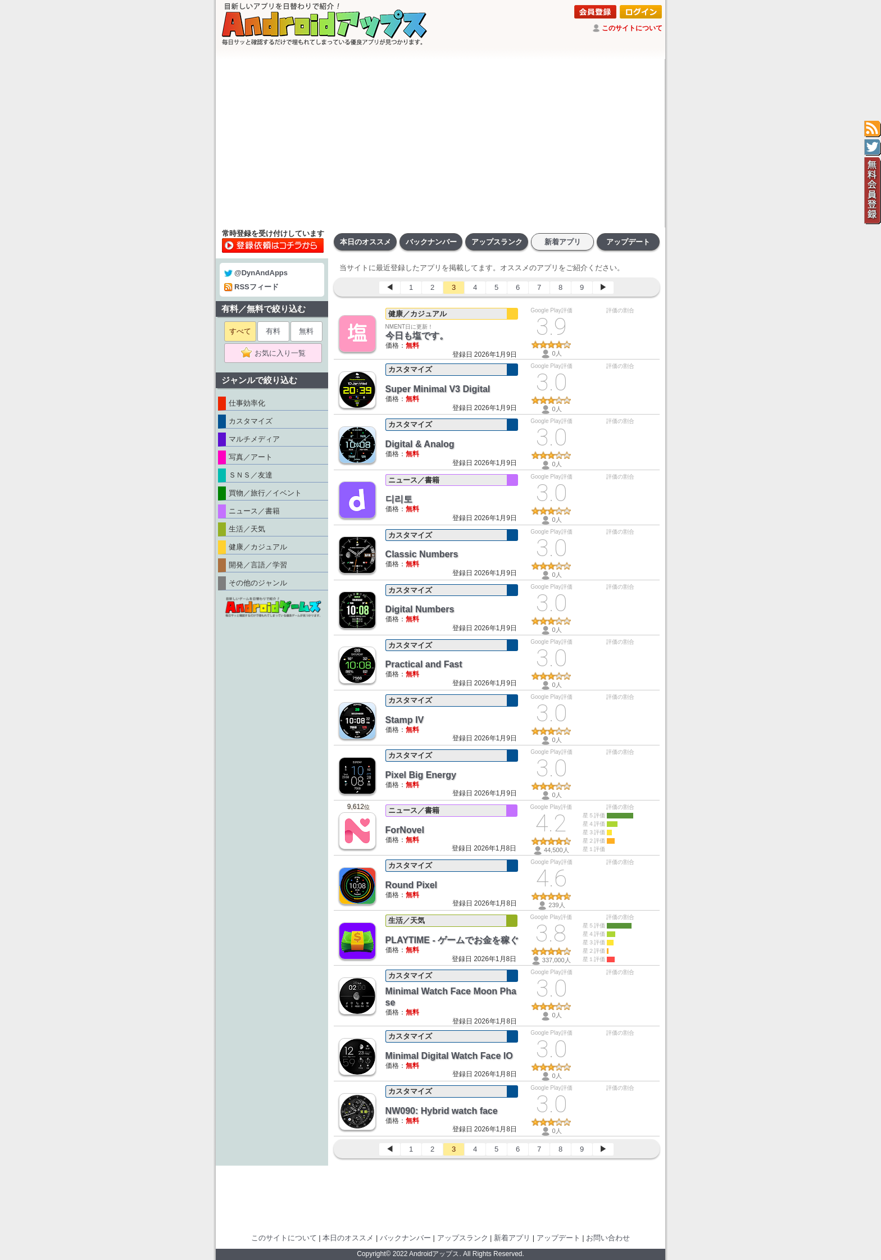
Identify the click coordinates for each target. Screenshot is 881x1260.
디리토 (398, 499)
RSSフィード (251, 287)
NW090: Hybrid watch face (441, 1111)
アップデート (628, 242)
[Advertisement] (440, 143)
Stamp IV (404, 720)
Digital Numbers (420, 609)
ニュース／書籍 (413, 480)
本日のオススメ (365, 242)
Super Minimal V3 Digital (438, 389)
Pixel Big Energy (420, 775)
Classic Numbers (421, 554)
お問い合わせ (608, 1238)
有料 (273, 331)
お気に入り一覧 (276, 353)
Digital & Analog (420, 444)
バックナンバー (431, 242)
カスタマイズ (410, 369)
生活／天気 (406, 920)
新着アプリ (562, 242)
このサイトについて (632, 28)
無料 (306, 331)
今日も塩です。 (416, 335)
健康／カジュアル (417, 314)
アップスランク (497, 242)
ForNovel (404, 830)
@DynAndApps (256, 273)
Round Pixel (411, 885)
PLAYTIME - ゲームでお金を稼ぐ (452, 940)
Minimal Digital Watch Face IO (449, 1056)
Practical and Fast (423, 664)
